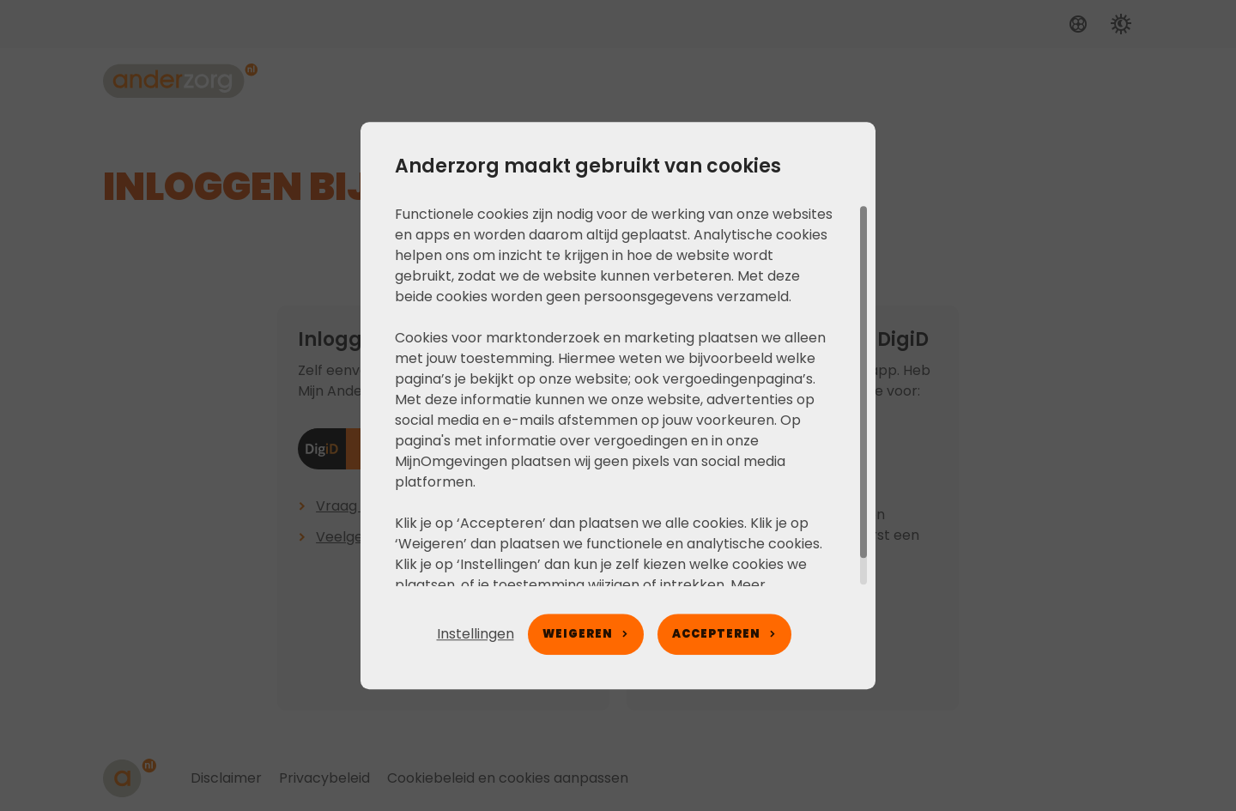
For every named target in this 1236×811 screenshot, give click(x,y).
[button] (475, 634)
